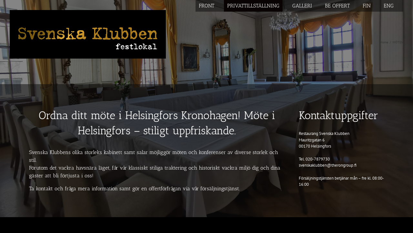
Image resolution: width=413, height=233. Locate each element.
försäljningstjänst (219, 188)
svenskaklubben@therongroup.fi (328, 165)
